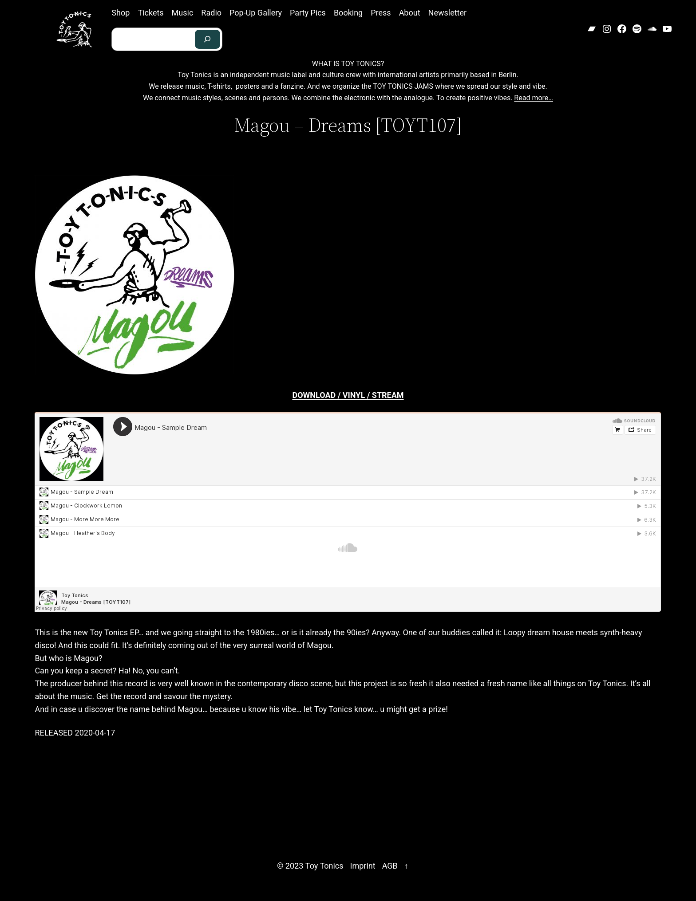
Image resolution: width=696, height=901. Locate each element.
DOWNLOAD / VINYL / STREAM (347, 395)
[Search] (208, 39)
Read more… (533, 98)
